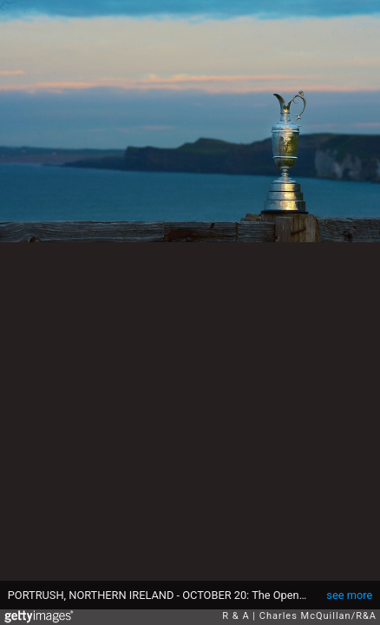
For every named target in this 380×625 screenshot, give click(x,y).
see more (349, 595)
